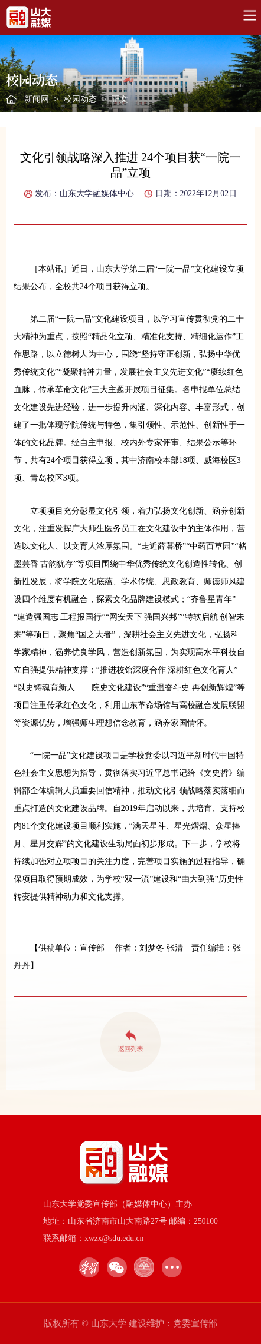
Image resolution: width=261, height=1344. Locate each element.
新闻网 (36, 99)
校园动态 (80, 99)
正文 (120, 99)
